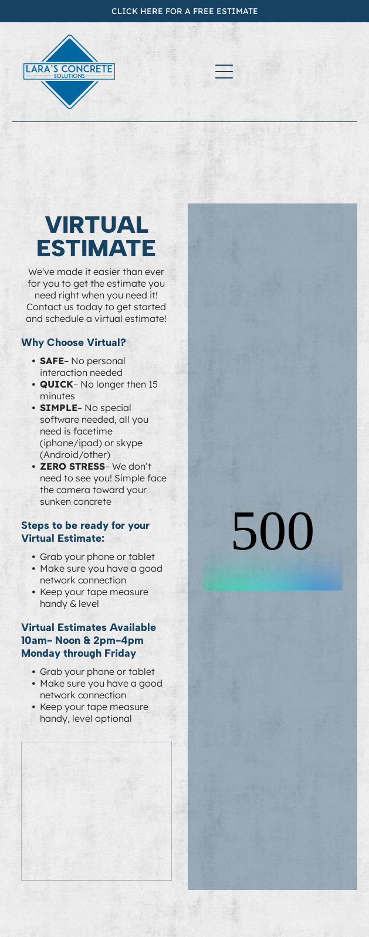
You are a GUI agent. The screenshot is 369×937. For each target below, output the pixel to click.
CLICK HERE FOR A (151, 11)
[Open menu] (224, 71)
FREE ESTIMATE (225, 11)
